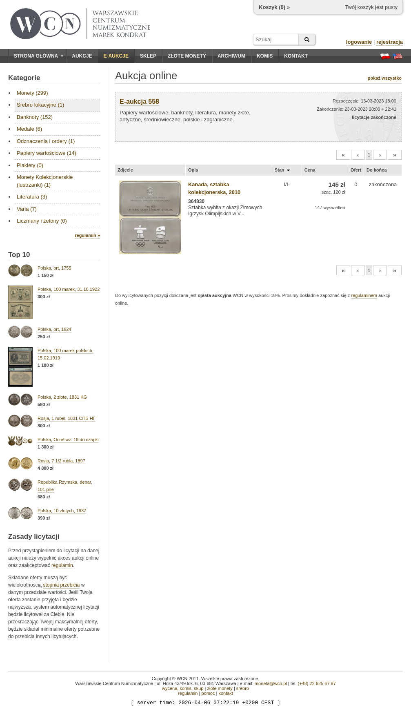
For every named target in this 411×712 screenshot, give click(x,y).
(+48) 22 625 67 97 (317, 683)
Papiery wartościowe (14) (46, 153)
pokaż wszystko (385, 78)
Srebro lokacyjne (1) (40, 105)
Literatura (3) (32, 197)
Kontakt (296, 56)
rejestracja (389, 42)
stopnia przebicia (61, 585)
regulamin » (87, 235)
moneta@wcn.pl (271, 683)
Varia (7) (27, 209)
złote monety (219, 688)
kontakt (225, 693)
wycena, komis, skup (182, 688)
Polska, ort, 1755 (54, 268)
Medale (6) (29, 129)
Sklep (148, 56)
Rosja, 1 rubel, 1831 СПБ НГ (67, 418)
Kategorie (24, 78)
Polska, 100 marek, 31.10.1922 (69, 289)
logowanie (359, 42)
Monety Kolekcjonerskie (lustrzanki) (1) (45, 180)
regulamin (62, 565)
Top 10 (19, 255)
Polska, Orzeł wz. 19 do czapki (68, 439)
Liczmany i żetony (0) (42, 221)
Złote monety (187, 56)
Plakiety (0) (30, 165)
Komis (265, 56)
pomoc (208, 693)
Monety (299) (32, 93)
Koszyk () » (274, 7)
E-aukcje (116, 56)
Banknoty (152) (35, 117)
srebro (242, 688)
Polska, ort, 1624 (54, 329)
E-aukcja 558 (139, 101)
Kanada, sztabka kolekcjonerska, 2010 (214, 188)
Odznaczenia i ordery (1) (46, 141)
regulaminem (364, 295)
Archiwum (231, 56)
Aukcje (82, 56)
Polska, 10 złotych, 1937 (62, 510)
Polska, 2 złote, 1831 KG (62, 397)
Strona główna (39, 56)
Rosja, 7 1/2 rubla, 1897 (61, 460)
